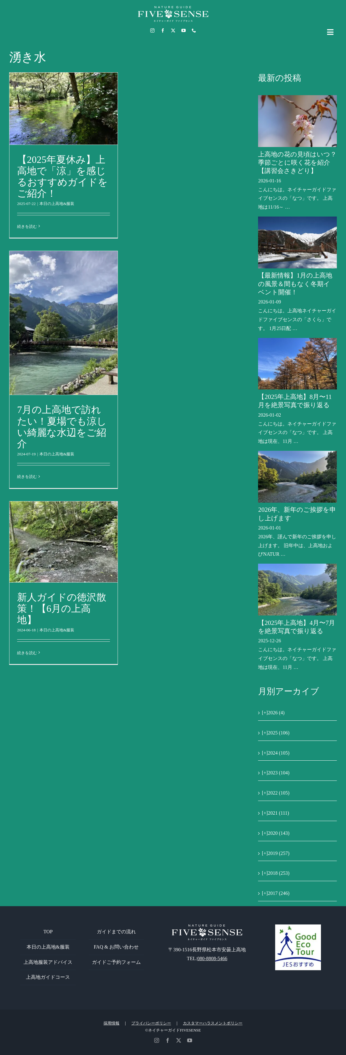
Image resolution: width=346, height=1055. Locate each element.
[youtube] (183, 30)
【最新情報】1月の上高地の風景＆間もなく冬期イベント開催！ (295, 284)
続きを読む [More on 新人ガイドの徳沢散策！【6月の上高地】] (27, 653)
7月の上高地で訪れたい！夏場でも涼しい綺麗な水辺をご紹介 (62, 426)
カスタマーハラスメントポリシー (212, 1023)
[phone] (194, 30)
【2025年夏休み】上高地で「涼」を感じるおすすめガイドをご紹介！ (62, 176)
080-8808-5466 (212, 958)
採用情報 (111, 1023)
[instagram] (152, 30)
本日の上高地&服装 (56, 203)
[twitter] (173, 30)
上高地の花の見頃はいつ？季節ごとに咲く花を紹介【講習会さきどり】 (297, 163)
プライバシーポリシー (151, 1023)
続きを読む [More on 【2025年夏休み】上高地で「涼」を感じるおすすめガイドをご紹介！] (27, 226)
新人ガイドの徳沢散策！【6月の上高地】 (61, 608)
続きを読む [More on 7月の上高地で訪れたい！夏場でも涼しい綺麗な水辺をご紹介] (27, 476)
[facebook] (163, 30)
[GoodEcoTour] (298, 926)
